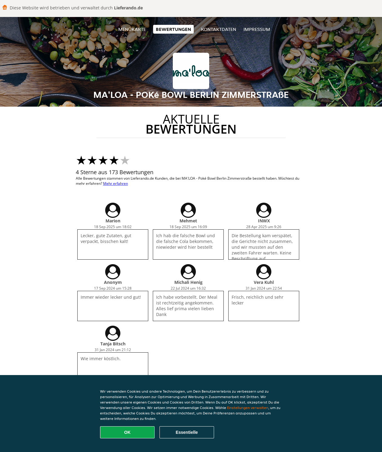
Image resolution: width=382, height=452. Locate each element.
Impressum (256, 29)
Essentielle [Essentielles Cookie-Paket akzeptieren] (187, 432)
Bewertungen (173, 29)
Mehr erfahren (115, 183)
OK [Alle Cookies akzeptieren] (127, 432)
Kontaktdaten (218, 29)
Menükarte (132, 29)
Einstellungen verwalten (247, 407)
